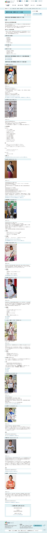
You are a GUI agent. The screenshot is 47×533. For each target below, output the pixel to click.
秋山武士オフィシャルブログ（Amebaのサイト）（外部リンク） (15, 197)
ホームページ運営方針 (14, 530)
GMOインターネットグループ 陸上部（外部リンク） (13, 403)
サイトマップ (36, 530)
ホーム (11, 8)
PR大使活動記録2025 (9, 59)
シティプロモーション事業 (27, 8)
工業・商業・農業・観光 (26, 5)
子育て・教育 (14, 5)
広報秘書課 (21, 8)
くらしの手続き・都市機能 (7, 5)
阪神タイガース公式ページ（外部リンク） (12, 471)
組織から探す (14, 8)
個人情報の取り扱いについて (31, 530)
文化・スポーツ (33, 5)
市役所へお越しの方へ (38, 525)
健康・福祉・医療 (20, 5)
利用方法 (10, 530)
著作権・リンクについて (23, 530)
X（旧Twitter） (8, 316)
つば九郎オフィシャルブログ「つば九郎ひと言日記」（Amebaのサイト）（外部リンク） (18, 97)
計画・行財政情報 (39, 5)
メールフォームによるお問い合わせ (18, 514)
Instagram (7, 369)
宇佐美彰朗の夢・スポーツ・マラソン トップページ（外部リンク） (15, 240)
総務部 (18, 8)
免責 (18, 530)
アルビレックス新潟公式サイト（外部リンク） (12, 435)
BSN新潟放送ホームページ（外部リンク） (12, 275)
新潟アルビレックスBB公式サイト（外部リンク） (13, 502)
